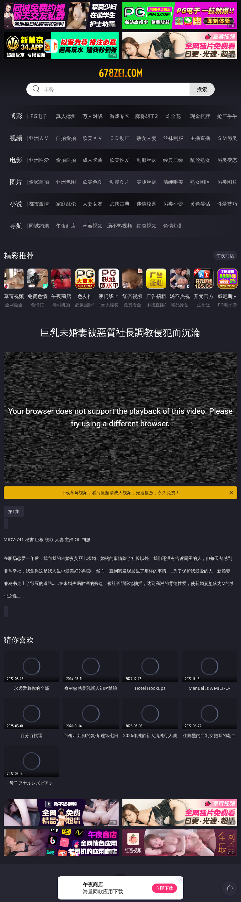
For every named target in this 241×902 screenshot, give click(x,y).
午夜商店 (66, 225)
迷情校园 (147, 203)
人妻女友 (93, 203)
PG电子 (38, 116)
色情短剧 (173, 225)
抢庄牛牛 (227, 116)
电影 (16, 160)
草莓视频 (93, 225)
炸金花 (173, 116)
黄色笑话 (200, 203)
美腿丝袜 (147, 181)
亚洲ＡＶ (39, 138)
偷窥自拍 (39, 181)
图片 (16, 181)
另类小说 (173, 203)
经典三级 (173, 159)
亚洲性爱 (39, 159)
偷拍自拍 (66, 159)
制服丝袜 (147, 159)
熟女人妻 (147, 138)
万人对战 (93, 116)
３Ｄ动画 (120, 138)
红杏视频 (147, 225)
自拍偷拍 (66, 138)
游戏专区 (120, 116)
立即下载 (164, 888)
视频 (16, 138)
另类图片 (227, 181)
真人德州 (66, 116)
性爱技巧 (227, 203)
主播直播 (200, 138)
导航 (16, 225)
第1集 (13, 511)
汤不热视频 (119, 225)
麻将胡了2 (146, 116)
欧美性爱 (120, 159)
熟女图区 (200, 181)
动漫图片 (120, 181)
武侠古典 (120, 203)
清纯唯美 (173, 181)
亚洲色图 (66, 181)
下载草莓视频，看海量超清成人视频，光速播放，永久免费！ (147, 492)
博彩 (16, 116)
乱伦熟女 (200, 159)
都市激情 (39, 203)
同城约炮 (39, 225)
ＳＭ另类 (227, 138)
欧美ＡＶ (93, 138)
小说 (16, 203)
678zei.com (120, 73)
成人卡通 (93, 159)
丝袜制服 (173, 138)
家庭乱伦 (66, 203)
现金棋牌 (200, 116)
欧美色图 (93, 181)
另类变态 (227, 159)
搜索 (202, 89)
